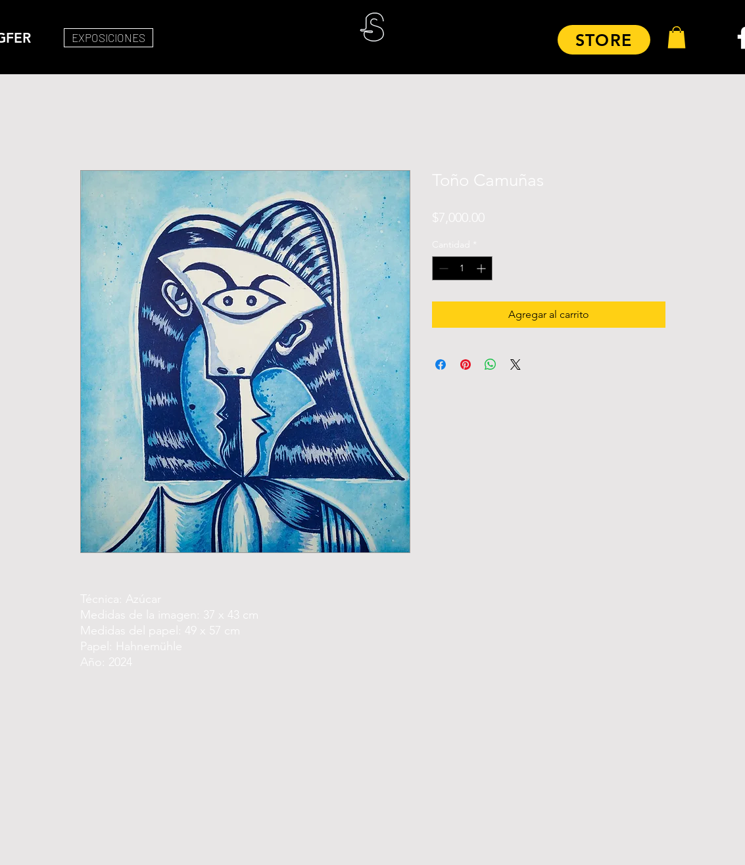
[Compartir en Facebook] (440, 364)
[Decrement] (442, 268)
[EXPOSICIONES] (108, 37)
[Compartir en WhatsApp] (490, 364)
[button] (676, 37)
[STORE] (604, 40)
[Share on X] (515, 364)
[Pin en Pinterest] (465, 364)
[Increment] (482, 268)
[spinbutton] (462, 268)
